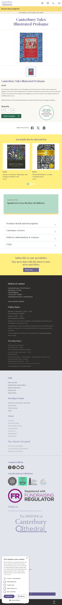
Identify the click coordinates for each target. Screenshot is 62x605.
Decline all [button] (21, 596)
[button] (31, 594)
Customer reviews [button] (15, 230)
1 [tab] (28, 184)
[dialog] (15, 579)
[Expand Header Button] (59, 3)
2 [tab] (31, 184)
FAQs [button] (9, 244)
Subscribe (31, 270)
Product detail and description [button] (22, 223)
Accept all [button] (9, 596)
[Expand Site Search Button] (53, 3)
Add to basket (11, 116)
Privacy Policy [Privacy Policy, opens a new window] (7, 574)
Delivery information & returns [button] (22, 237)
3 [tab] (34, 184)
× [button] (27, 558)
